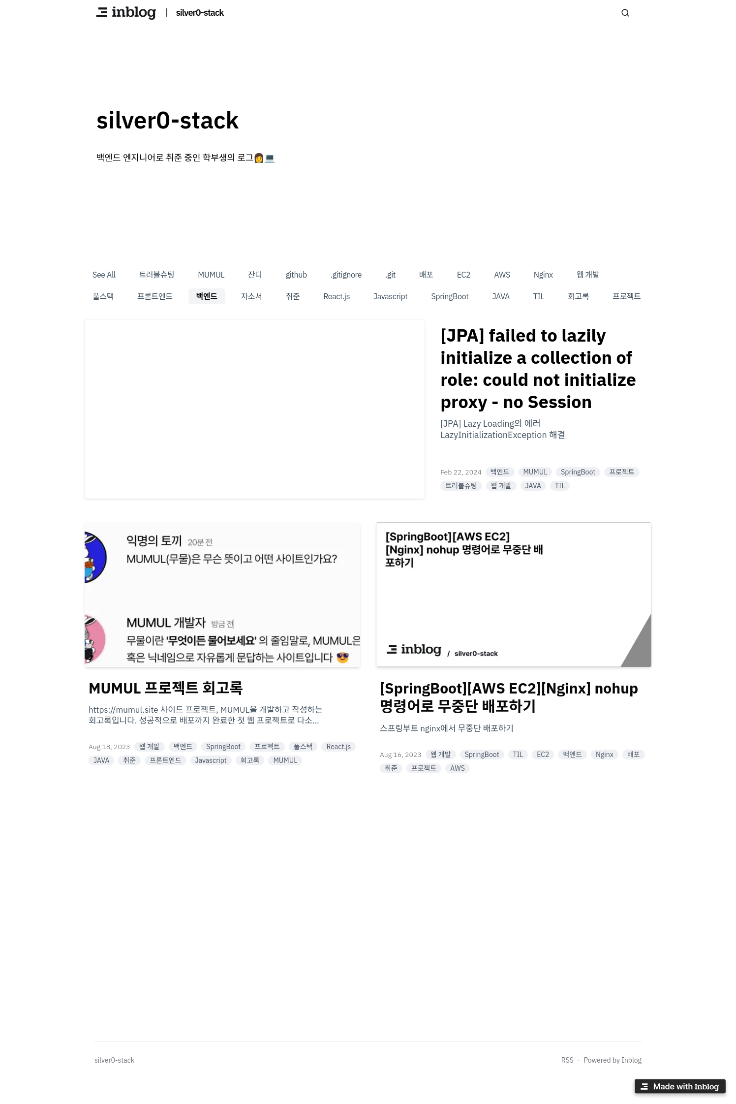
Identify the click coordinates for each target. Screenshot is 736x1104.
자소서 (251, 296)
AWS (502, 275)
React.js (336, 296)
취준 (293, 296)
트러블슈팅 (157, 275)
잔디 (255, 275)
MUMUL (211, 275)
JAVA (500, 296)
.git (390, 275)
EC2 (464, 275)
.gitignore (346, 275)
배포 (426, 275)
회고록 (578, 296)
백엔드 (206, 296)
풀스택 (103, 296)
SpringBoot (449, 296)
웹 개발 (588, 275)
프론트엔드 (155, 296)
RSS (567, 1060)
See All (104, 275)
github (296, 275)
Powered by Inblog (612, 1060)
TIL (538, 296)
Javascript (390, 296)
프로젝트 (627, 296)
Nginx (543, 275)
